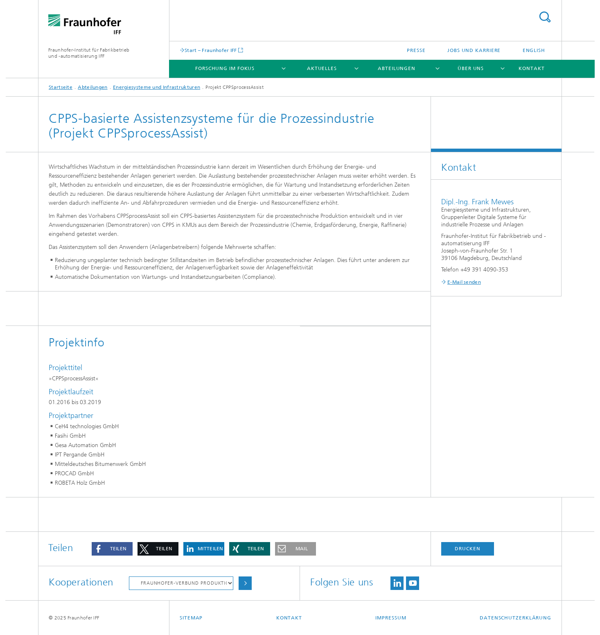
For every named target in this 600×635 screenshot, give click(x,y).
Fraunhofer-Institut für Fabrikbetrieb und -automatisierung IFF (88, 53)
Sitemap (191, 618)
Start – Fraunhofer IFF (211, 50)
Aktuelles (322, 68)
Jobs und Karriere (474, 50)
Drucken (467, 548)
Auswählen (245, 583)
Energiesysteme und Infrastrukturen (156, 87)
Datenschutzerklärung (515, 618)
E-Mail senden (464, 282)
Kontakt (531, 68)
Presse (416, 50)
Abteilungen (396, 68)
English (534, 50)
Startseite (60, 87)
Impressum (390, 618)
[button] (112, 549)
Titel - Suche (544, 17)
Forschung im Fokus (225, 68)
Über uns (471, 68)
